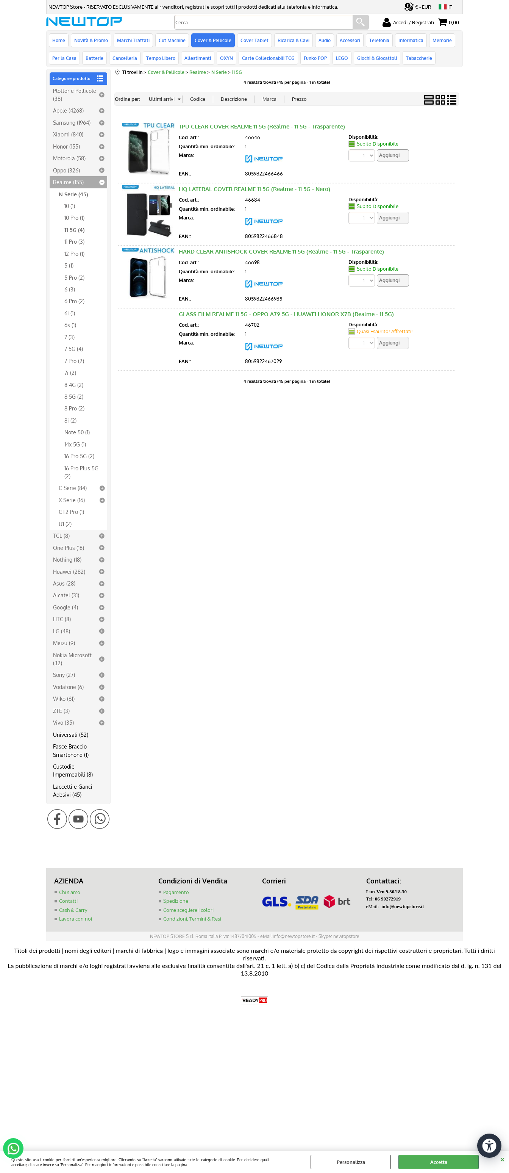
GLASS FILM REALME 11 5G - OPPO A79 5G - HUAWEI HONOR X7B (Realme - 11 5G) (286, 314)
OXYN (226, 58)
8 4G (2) (73, 384)
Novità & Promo (91, 40)
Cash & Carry (73, 910)
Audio (325, 40)
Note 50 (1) (77, 432)
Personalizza (351, 1162)
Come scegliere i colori (188, 910)
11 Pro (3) (74, 241)
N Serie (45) (73, 194)
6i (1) (69, 313)
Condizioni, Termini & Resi (192, 919)
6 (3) (69, 289)
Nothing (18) (67, 559)
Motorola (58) (69, 158)
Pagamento (176, 892)
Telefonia (379, 40)
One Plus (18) (68, 547)
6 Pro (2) (74, 301)
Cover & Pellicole (213, 40)
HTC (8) (62, 618)
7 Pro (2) (74, 360)
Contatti (68, 901)
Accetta (438, 1162)
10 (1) (69, 205)
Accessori (350, 40)
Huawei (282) (69, 571)
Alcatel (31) (66, 595)
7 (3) (69, 337)
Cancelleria (124, 58)
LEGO (342, 58)
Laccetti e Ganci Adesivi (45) (72, 790)
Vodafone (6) (68, 686)
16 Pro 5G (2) (79, 456)
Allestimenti (197, 58)
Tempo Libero (160, 58)
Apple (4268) (68, 110)
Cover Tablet (254, 40)
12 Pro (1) (74, 253)
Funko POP (315, 58)
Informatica (410, 40)
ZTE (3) (61, 710)
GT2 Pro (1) (71, 511)
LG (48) (61, 631)
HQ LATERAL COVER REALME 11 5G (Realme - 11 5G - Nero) (254, 189)
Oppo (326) (66, 170)
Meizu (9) (64, 642)
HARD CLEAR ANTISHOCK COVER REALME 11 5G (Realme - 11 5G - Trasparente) (281, 251)
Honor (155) (66, 146)
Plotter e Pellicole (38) (74, 94)
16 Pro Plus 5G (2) (81, 472)
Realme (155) (68, 182)
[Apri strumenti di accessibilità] (489, 1146)
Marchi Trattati (133, 40)
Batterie (94, 58)
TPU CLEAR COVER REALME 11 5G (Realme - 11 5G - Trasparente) (262, 126)
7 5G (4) (73, 348)
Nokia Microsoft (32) (72, 658)
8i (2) (70, 420)
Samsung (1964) (72, 122)
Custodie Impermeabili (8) (73, 770)
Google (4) (65, 607)
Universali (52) (70, 734)
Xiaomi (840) (68, 134)
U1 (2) (65, 523)
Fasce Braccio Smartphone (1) (71, 750)
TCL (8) (61, 535)
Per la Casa (64, 58)
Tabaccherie (419, 58)
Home (58, 40)
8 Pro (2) (74, 408)
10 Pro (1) (74, 217)
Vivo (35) (63, 722)
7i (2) (70, 372)
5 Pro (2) (74, 277)
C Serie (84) (73, 487)
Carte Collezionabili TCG (268, 58)
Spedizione (175, 901)
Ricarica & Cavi (293, 40)
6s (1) (70, 324)
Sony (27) (64, 674)
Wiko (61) (64, 698)
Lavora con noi (75, 919)
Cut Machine (172, 40)
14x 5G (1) (75, 444)
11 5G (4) (74, 229)
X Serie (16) (72, 499)
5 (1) (68, 265)
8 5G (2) (73, 396)
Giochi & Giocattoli (377, 58)
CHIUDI (502, 1158)
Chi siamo (69, 892)
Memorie (442, 40)
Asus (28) (64, 583)
